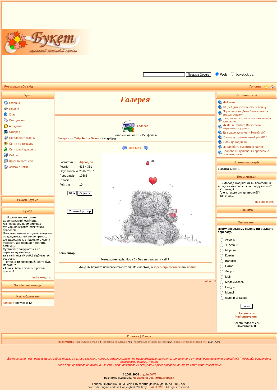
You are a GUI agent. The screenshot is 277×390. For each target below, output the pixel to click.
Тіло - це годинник (235, 142)
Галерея (14, 132)
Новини (14, 108)
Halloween (229, 102)
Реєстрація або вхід (18, 86)
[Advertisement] (208, 36)
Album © (210, 281)
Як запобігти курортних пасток (243, 146)
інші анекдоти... (42, 277)
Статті (13, 114)
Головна (14, 102)
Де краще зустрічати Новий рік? (244, 132)
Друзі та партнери (21, 161)
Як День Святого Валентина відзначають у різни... (242, 126)
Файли (13, 155)
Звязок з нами (18, 166)
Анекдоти (15, 126)
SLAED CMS (155, 387)
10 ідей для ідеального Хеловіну (244, 107)
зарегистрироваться (167, 267)
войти (190, 267)
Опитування (17, 120)
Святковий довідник (22, 149)
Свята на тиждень (21, 143)
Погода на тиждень (22, 137)
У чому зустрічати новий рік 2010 (245, 137)
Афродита (86, 162)
